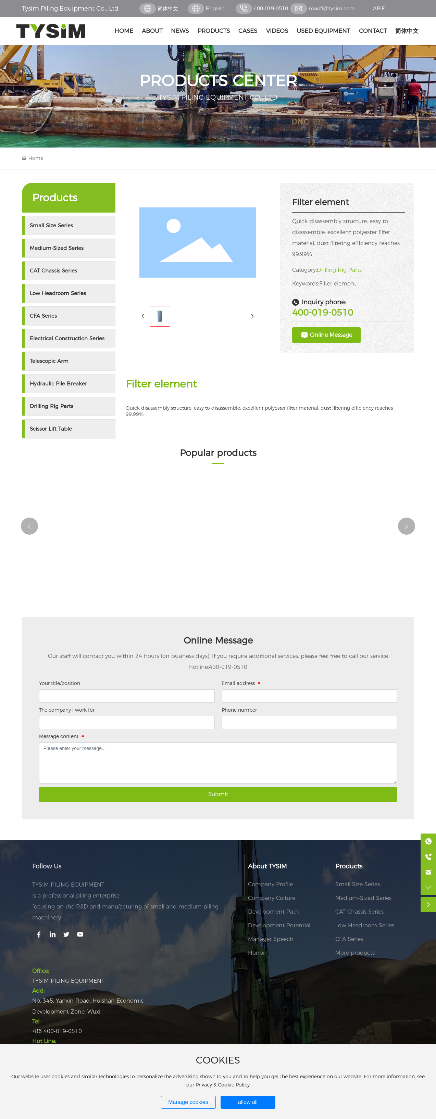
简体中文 (168, 8)
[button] (29, 526)
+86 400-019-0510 (57, 1031)
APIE (379, 8)
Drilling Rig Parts (339, 270)
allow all (248, 1102)
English (215, 8)
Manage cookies (188, 1102)
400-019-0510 (271, 8)
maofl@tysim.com (332, 8)
